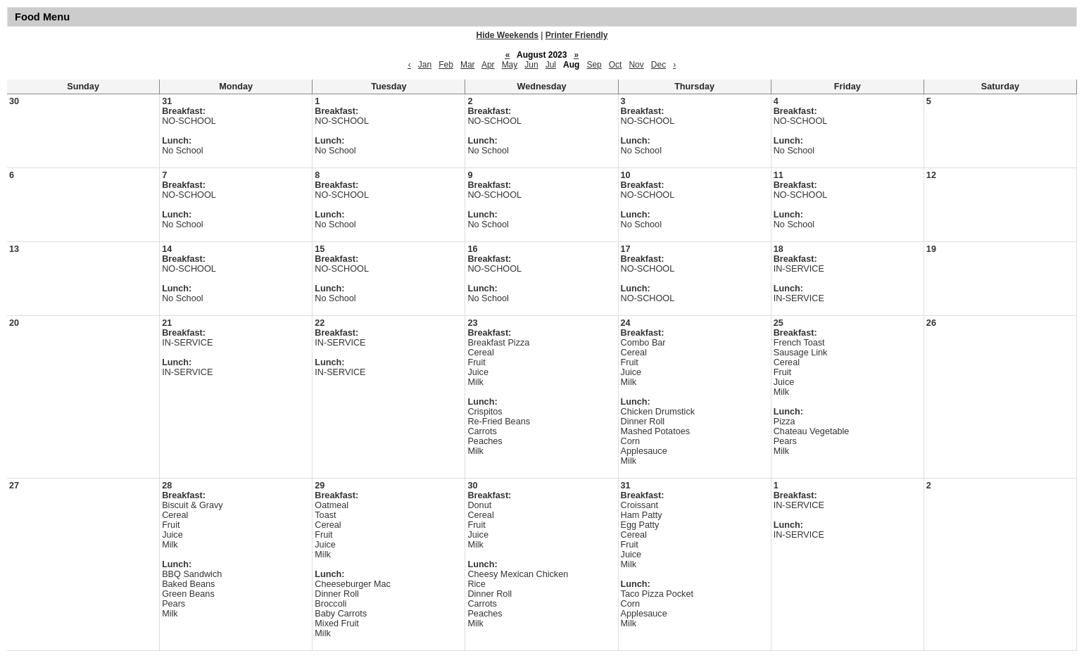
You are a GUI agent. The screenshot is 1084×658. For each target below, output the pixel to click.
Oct (615, 65)
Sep (593, 65)
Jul (551, 65)
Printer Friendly (577, 35)
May (510, 65)
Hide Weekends (507, 35)
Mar (467, 65)
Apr (488, 65)
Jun (531, 65)
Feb (446, 65)
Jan (424, 65)
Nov (636, 65)
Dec (658, 65)
